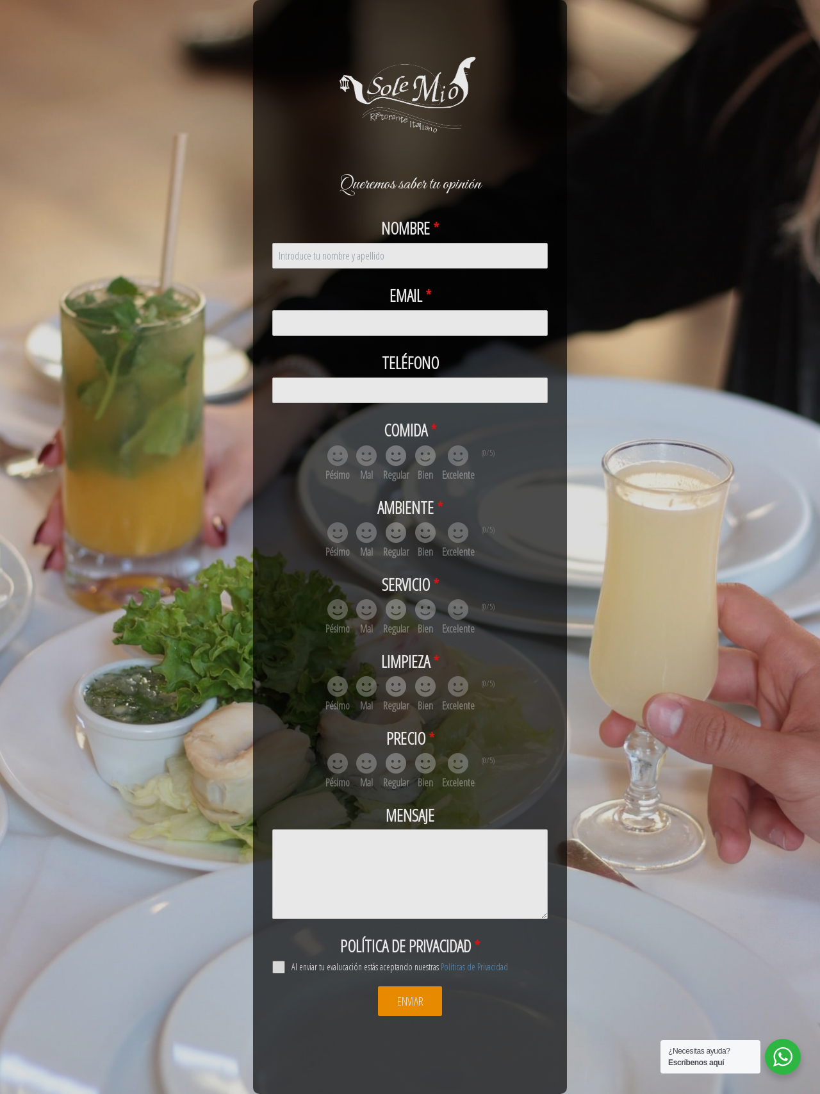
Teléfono (410, 362)
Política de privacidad (410, 945)
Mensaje (410, 815)
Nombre (410, 228)
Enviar (410, 1001)
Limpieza (410, 661)
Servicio (410, 584)
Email (410, 295)
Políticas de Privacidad (474, 967)
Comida (410, 430)
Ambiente (410, 507)
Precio (410, 738)
